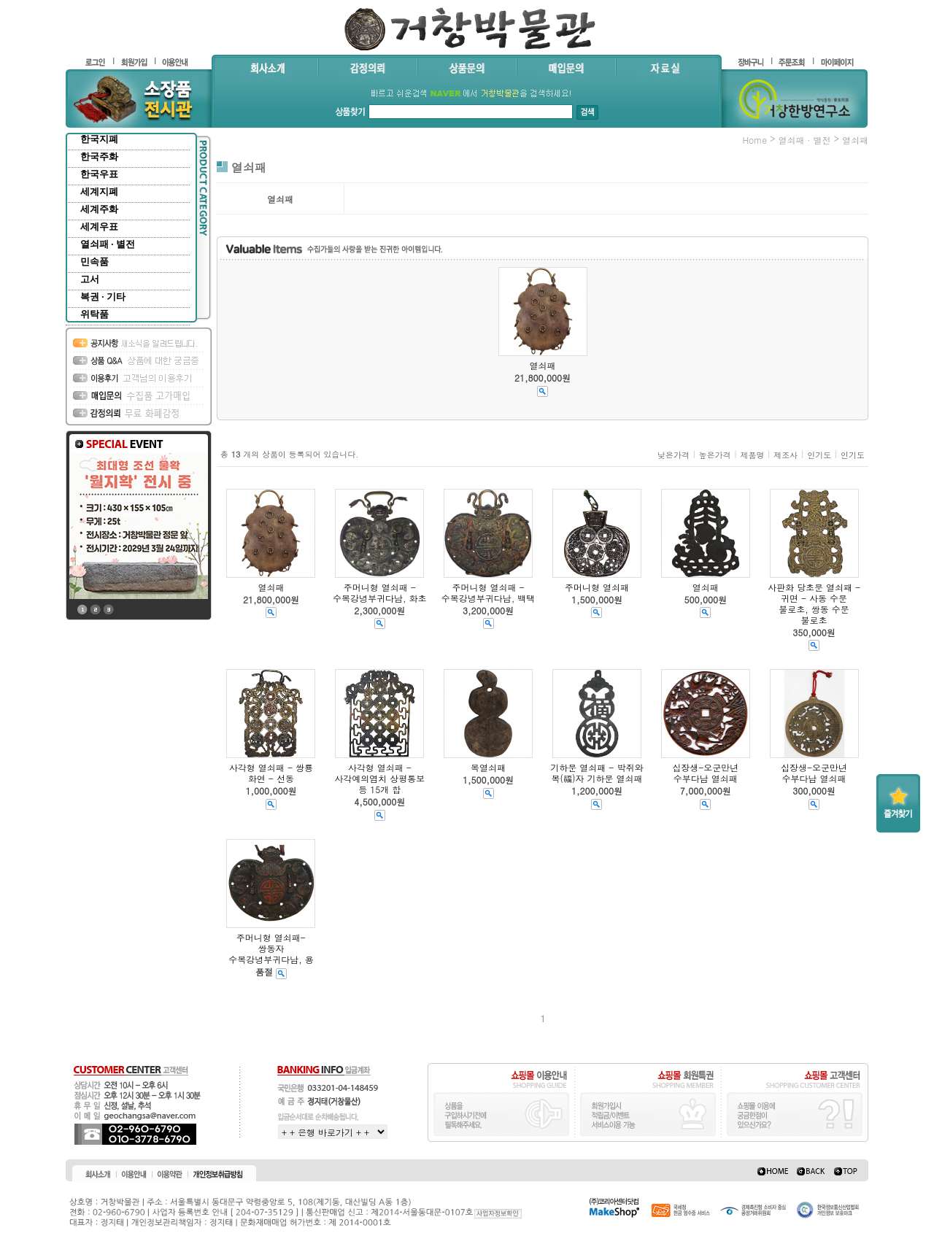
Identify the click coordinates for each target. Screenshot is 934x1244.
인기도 (819, 454)
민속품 (94, 261)
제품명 (752, 454)
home (754, 140)
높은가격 (715, 454)
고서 (89, 279)
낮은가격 (673, 454)
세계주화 (99, 209)
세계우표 (99, 226)
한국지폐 (99, 139)
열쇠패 (855, 140)
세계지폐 (99, 191)
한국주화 (99, 156)
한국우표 (99, 174)
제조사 (785, 454)
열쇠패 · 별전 (107, 244)
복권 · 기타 (103, 296)
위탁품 (94, 314)
